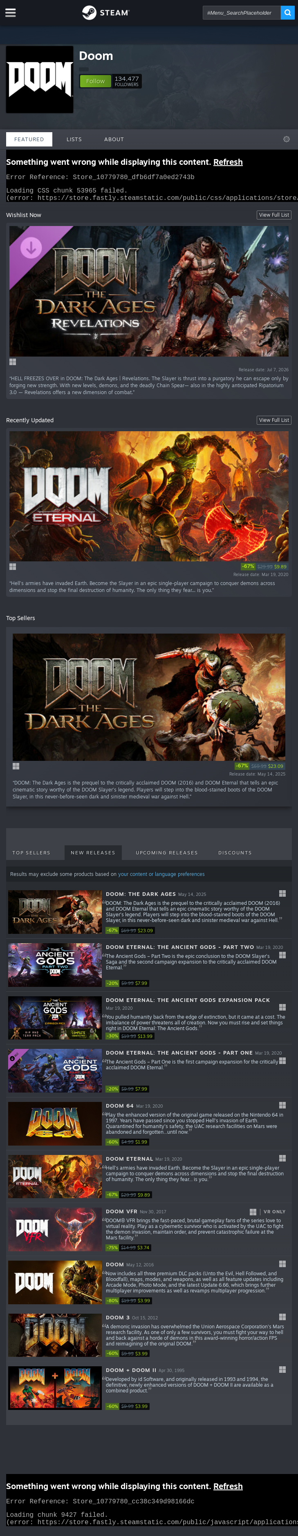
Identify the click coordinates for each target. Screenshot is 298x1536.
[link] (265, 571)
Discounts (235, 857)
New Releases (93, 857)
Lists (74, 139)
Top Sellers (31, 857)
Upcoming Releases (167, 857)
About (114, 139)
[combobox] (242, 13)
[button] (95, 81)
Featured (29, 139)
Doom (96, 55)
